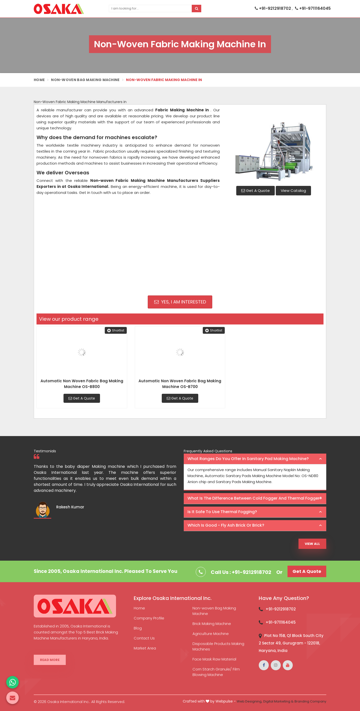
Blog (138, 628)
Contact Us (144, 638)
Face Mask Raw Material (214, 659)
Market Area (145, 648)
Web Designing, (249, 701)
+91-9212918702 (273, 8)
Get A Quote (255, 190)
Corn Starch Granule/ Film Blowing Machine (216, 671)
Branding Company (310, 701)
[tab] (255, 459)
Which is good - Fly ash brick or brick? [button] (226, 525)
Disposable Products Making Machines (218, 646)
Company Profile (149, 618)
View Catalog (293, 190)
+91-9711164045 (313, 8)
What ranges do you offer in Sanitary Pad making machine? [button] (248, 459)
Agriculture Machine (210, 633)
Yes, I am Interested (180, 302)
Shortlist (115, 330)
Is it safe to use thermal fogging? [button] (222, 512)
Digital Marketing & (278, 701)
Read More (50, 659)
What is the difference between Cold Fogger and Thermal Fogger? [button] (255, 498)
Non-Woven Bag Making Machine (85, 79)
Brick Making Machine (211, 623)
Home (39, 79)
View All (312, 543)
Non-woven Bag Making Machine (214, 610)
